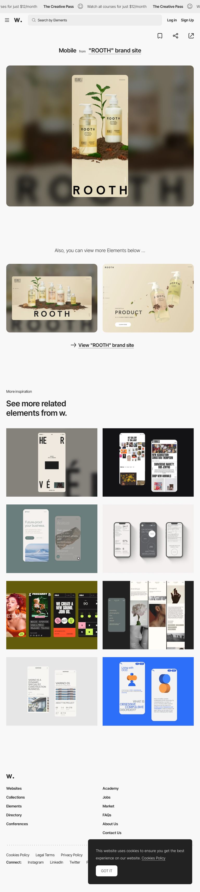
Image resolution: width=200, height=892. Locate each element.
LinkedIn (56, 862)
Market (108, 806)
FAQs (107, 815)
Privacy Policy (72, 855)
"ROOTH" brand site (115, 50)
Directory (14, 815)
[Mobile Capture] (148, 462)
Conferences (17, 824)
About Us (110, 824)
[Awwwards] (18, 20)
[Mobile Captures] (51, 538)
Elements (14, 806)
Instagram (36, 862)
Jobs (106, 797)
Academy (111, 788)
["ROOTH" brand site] (148, 298)
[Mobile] (51, 462)
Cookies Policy (17, 855)
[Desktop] (51, 298)
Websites (14, 788)
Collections (15, 797)
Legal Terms (45, 855)
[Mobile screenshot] (148, 615)
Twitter (75, 862)
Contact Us (112, 832)
